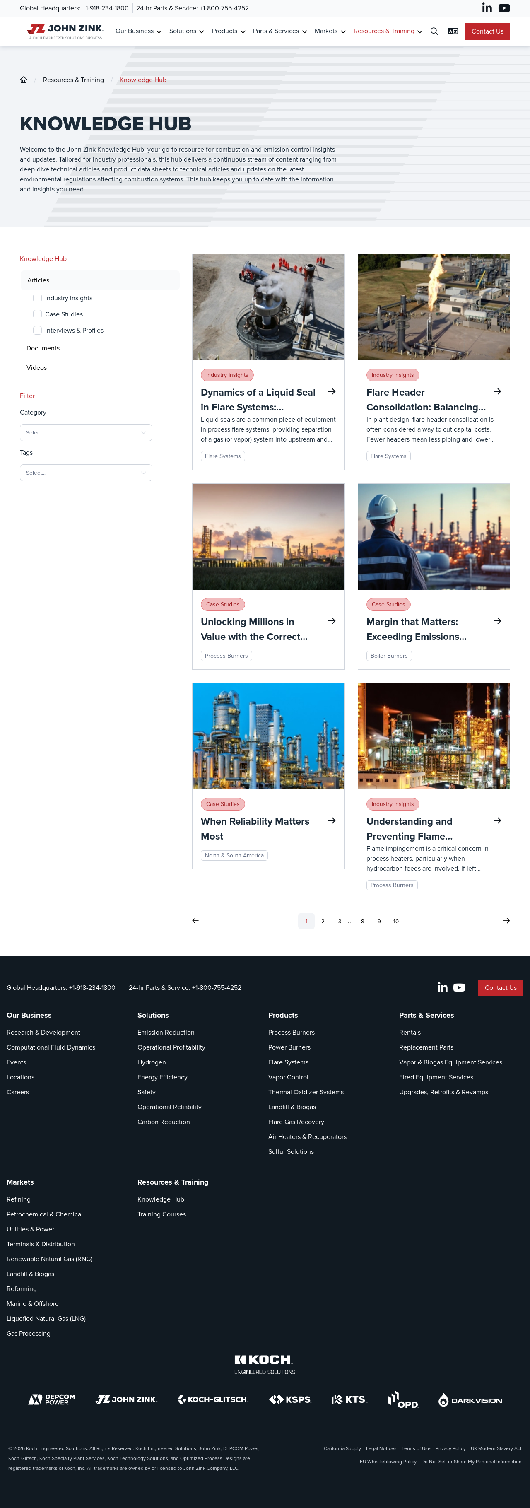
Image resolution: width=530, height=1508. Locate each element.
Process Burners (291, 1032)
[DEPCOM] (51, 1399)
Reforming (22, 1288)
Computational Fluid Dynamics (51, 1047)
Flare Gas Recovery (296, 1122)
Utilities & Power (30, 1229)
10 (396, 921)
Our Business (29, 1015)
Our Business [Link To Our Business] (135, 31)
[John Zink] (126, 1399)
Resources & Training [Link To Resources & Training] (384, 31)
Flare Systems (288, 1062)
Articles (38, 280)
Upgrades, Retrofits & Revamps (443, 1092)
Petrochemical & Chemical (45, 1214)
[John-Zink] (23, 79)
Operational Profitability (171, 1047)
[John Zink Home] (64, 31)
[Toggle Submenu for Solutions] (201, 31)
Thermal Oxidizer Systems (306, 1092)
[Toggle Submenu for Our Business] (158, 31)
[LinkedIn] (487, 8)
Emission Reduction (166, 1032)
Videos (36, 367)
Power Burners (289, 1047)
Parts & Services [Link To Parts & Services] (276, 31)
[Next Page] (507, 921)
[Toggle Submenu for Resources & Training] (419, 31)
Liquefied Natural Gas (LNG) (46, 1318)
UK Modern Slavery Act (496, 1448)
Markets (20, 1182)
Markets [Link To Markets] (326, 31)
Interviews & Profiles (74, 330)
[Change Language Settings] (453, 31)
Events (16, 1062)
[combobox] (86, 432)
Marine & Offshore (33, 1303)
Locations (20, 1077)
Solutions (153, 1015)
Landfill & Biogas (292, 1107)
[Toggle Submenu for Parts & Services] (304, 31)
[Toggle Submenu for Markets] (343, 31)
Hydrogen (151, 1062)
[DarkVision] (470, 1399)
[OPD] (403, 1399)
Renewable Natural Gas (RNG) (49, 1259)
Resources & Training (73, 79)
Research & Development (43, 1032)
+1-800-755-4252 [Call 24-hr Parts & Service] (224, 8)
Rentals (410, 1032)
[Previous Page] (195, 921)
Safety (146, 1092)
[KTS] (350, 1399)
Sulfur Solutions (291, 1151)
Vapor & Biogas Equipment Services (450, 1062)
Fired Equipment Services (436, 1077)
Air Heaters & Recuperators (307, 1136)
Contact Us (488, 31)
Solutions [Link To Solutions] (182, 31)
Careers (18, 1092)
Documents (43, 348)
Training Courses (161, 1214)
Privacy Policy (451, 1448)
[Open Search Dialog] (434, 31)
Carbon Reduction (163, 1122)
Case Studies (64, 314)
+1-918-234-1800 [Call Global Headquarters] (105, 8)
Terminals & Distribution (41, 1244)
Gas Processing (29, 1333)
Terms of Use (416, 1448)
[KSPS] (290, 1400)
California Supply (342, 1448)
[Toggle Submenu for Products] (243, 31)
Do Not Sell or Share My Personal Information (472, 1461)
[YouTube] (504, 8)
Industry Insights (68, 298)
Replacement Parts (426, 1047)
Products (283, 1015)
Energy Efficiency (162, 1077)
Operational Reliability (169, 1107)
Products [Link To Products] (224, 31)
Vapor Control (288, 1077)
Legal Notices (381, 1448)
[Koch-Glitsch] (213, 1399)
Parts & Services (426, 1015)
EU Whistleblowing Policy (388, 1461)
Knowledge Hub (143, 79)
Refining (19, 1199)
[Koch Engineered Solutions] (265, 1364)
